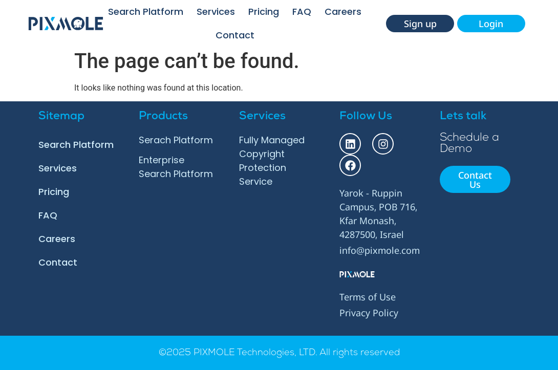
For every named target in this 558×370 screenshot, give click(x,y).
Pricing (263, 11)
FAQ (301, 11)
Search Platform (145, 11)
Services (216, 11)
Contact (235, 35)
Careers (343, 11)
